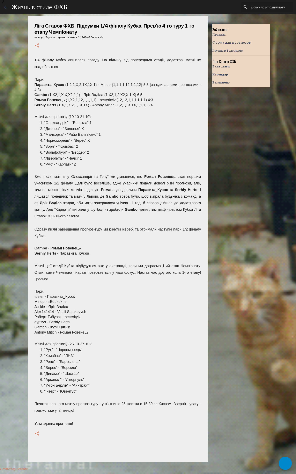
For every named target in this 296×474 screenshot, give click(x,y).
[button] (37, 46)
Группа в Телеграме (227, 50)
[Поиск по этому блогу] (271, 7)
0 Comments (95, 37)
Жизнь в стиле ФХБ (39, 7)
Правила (218, 34)
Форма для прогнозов (231, 42)
